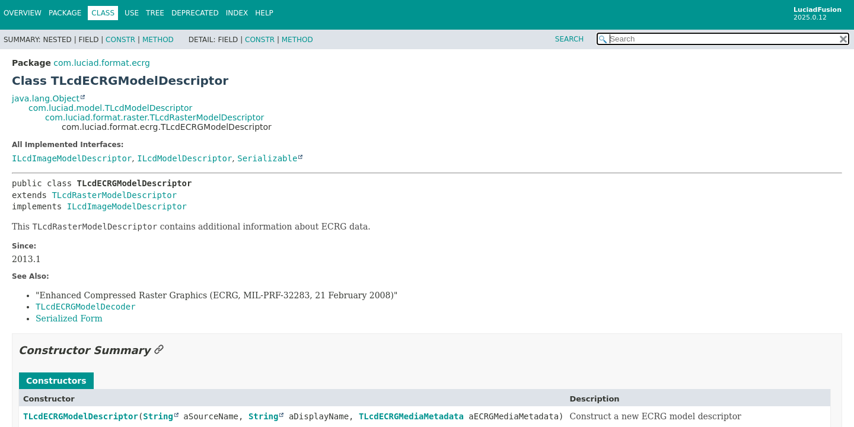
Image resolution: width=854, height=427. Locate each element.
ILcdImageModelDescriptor (72, 158)
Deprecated (195, 13)
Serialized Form (69, 318)
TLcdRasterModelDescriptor (114, 195)
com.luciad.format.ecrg (101, 63)
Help (264, 13)
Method (158, 40)
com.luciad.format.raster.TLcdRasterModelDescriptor (154, 117)
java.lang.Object (45, 98)
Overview (23, 13)
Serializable (267, 158)
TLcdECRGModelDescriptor (80, 416)
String (158, 416)
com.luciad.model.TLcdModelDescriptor (110, 108)
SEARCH (569, 39)
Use (132, 13)
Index (237, 13)
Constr (120, 40)
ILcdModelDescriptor (184, 158)
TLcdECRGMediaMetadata (411, 416)
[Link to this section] (159, 350)
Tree (155, 13)
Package (65, 13)
